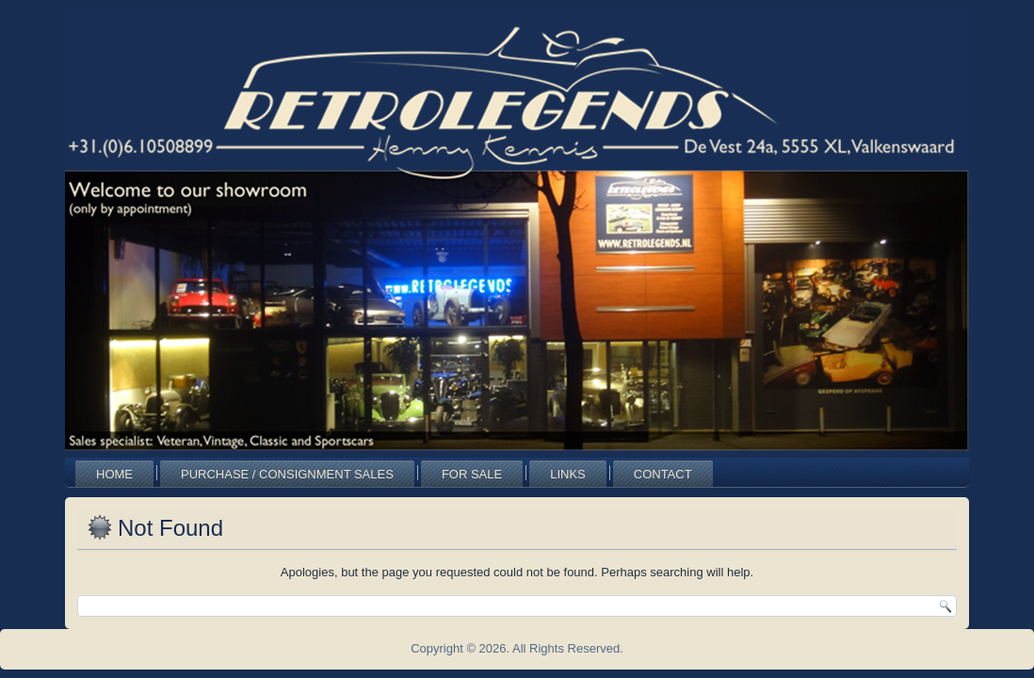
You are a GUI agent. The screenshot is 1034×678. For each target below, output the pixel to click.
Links (568, 474)
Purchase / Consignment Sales (287, 474)
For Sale (472, 474)
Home (114, 474)
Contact (663, 474)
